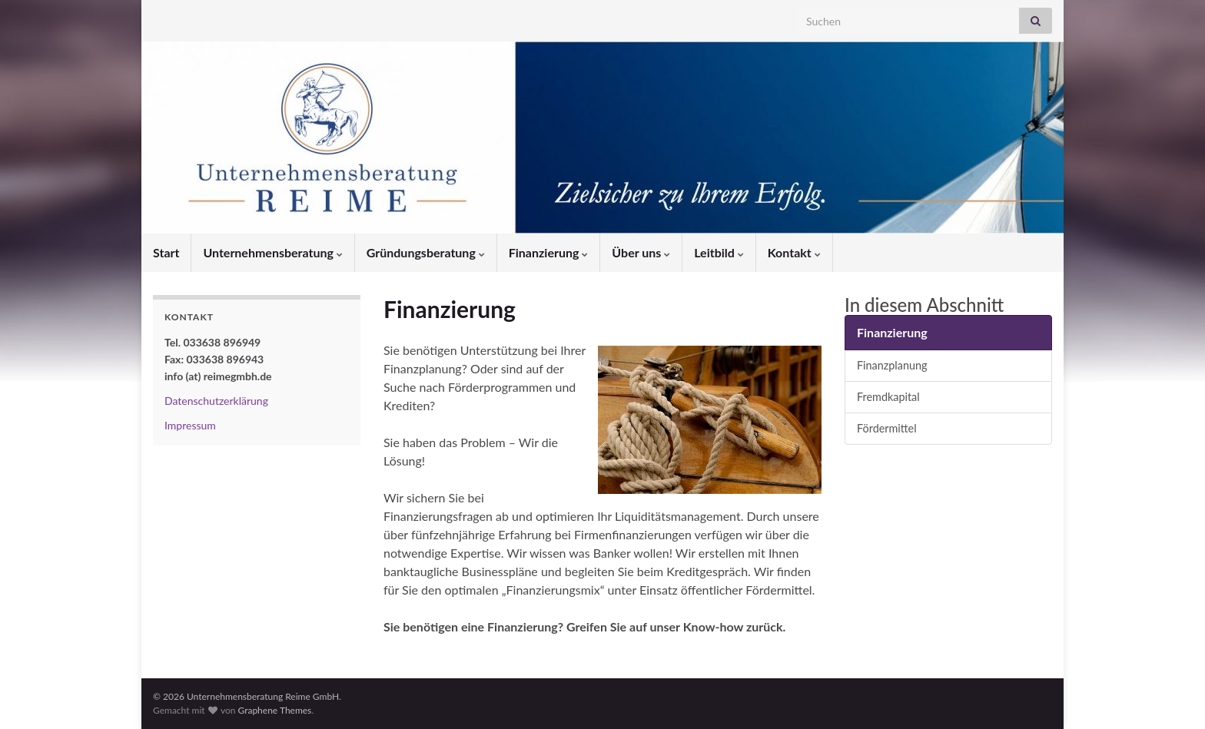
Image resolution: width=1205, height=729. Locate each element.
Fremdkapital (888, 396)
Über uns (641, 252)
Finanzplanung (892, 365)
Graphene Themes (274, 710)
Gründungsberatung (426, 252)
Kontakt (794, 252)
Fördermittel (887, 428)
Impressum (190, 425)
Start (166, 252)
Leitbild (719, 252)
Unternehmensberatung (272, 252)
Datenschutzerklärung (216, 400)
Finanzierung (549, 252)
